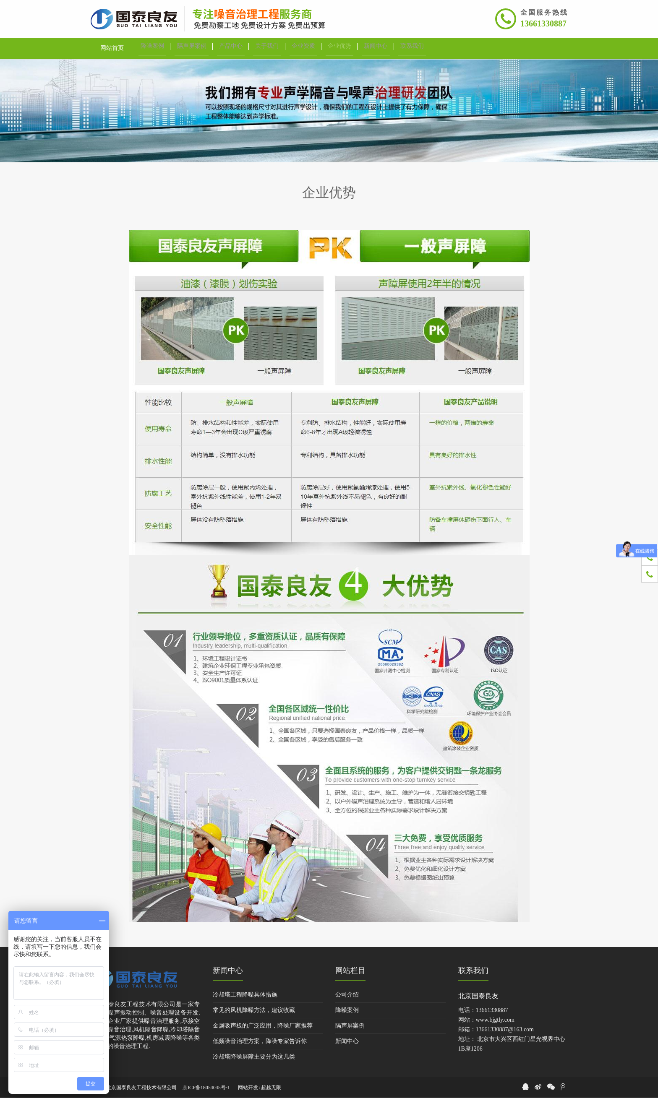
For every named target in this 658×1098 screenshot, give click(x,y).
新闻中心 (228, 970)
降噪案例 (347, 1010)
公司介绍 (347, 994)
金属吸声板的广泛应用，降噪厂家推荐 (263, 1026)
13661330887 (543, 23)
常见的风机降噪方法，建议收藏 (254, 1010)
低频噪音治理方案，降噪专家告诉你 (260, 1041)
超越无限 (271, 1087)
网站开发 (248, 1087)
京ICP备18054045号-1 (206, 1087)
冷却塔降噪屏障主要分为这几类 (254, 1057)
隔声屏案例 (350, 1026)
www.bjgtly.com (495, 1020)
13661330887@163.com (505, 1029)
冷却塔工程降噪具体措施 (245, 994)
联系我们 (473, 970)
